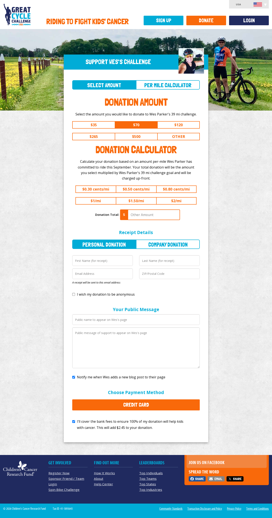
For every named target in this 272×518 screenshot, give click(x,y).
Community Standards (171, 509)
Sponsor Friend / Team (66, 478)
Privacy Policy (234, 509)
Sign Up (163, 20)
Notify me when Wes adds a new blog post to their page (121, 377)
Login (249, 20)
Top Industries (150, 489)
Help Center (103, 484)
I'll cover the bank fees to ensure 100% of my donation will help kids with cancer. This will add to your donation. (130, 424)
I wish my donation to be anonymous (106, 294)
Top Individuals (151, 473)
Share (199, 479)
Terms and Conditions (257, 509)
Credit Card (136, 404)
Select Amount (104, 85)
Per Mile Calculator (167, 85)
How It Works (104, 473)
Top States (147, 484)
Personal (104, 244)
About (98, 478)
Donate (206, 20)
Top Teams (148, 478)
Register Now (58, 473)
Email (218, 479)
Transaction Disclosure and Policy (204, 509)
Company (168, 244)
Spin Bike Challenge (63, 489)
